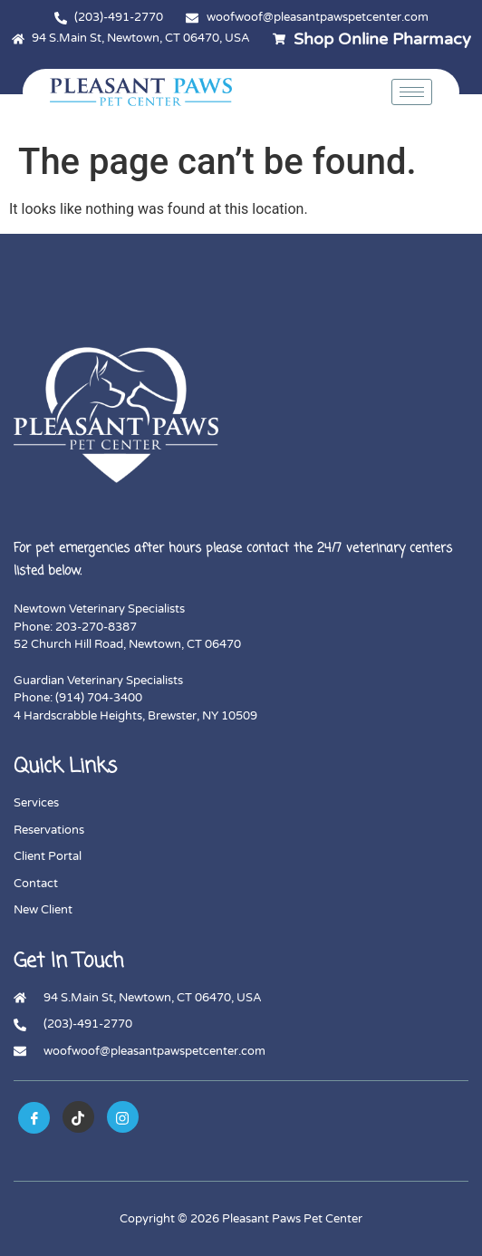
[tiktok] (78, 1117)
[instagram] (123, 1117)
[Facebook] (34, 1118)
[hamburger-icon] (411, 92)
